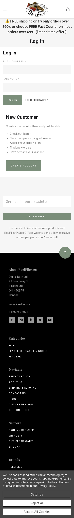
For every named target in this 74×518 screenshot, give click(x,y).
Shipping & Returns (22, 387)
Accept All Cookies (37, 512)
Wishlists (16, 435)
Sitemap (14, 446)
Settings (37, 494)
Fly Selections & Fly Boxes (28, 351)
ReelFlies (15, 467)
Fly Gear (15, 356)
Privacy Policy (19, 376)
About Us (15, 382)
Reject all (37, 503)
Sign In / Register (21, 430)
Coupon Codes (19, 410)
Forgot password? (36, 99)
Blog (12, 399)
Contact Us (17, 393)
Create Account (24, 165)
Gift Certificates (21, 404)
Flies (12, 345)
